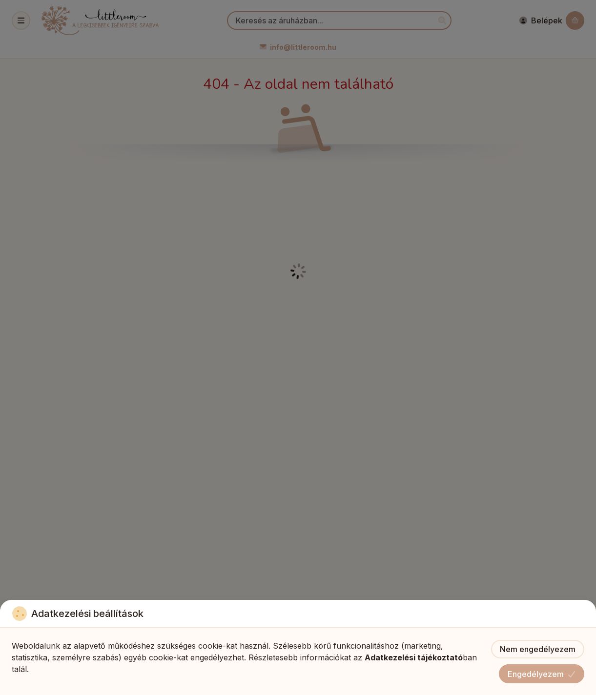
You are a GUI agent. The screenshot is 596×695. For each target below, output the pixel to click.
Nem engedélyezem (537, 649)
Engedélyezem (541, 674)
